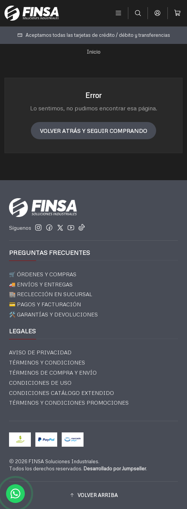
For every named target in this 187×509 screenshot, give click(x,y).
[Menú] (118, 13)
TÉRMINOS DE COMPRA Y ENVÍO (53, 372)
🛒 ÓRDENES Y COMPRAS (42, 274)
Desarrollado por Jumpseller (115, 468)
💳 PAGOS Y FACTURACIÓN (45, 304)
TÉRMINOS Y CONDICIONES (47, 362)
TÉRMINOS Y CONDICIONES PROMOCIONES (69, 402)
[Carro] (177, 13)
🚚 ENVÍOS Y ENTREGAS (41, 284)
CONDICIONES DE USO (40, 382)
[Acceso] (157, 13)
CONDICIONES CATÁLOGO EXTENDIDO (61, 393)
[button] (93, 495)
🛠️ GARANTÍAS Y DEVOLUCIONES (53, 314)
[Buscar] (138, 13)
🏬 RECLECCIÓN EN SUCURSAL (50, 294)
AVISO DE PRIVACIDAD (40, 352)
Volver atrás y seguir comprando (93, 130)
